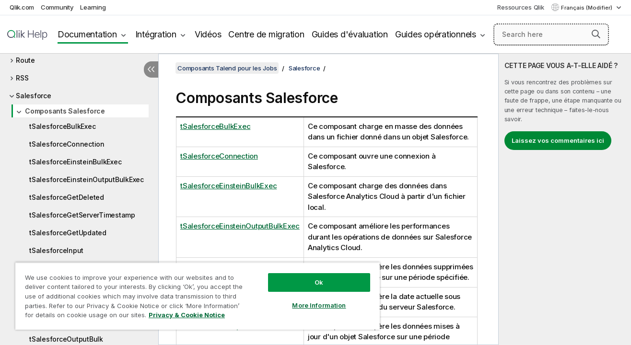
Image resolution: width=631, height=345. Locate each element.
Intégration (155, 34)
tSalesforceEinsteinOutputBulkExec (86, 179)
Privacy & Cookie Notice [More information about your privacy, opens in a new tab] (187, 315)
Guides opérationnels (435, 34)
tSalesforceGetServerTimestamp (82, 215)
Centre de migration (266, 34)
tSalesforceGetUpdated (67, 233)
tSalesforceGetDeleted (66, 197)
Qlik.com (22, 7)
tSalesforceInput (56, 250)
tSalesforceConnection (67, 144)
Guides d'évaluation (350, 34)
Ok (319, 282)
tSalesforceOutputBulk (66, 339)
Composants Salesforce (65, 111)
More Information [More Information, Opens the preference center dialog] (319, 305)
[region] (197, 296)
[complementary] (565, 199)
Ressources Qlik (520, 7)
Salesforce (33, 96)
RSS (22, 78)
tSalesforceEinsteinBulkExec (75, 162)
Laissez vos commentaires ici (558, 140)
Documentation (87, 34)
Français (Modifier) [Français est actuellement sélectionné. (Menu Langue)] (587, 7)
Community (57, 7)
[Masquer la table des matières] (151, 69)
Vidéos (208, 34)
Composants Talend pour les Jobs (227, 68)
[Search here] (551, 34)
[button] (596, 34)
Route (25, 60)
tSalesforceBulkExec (62, 126)
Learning (92, 7)
